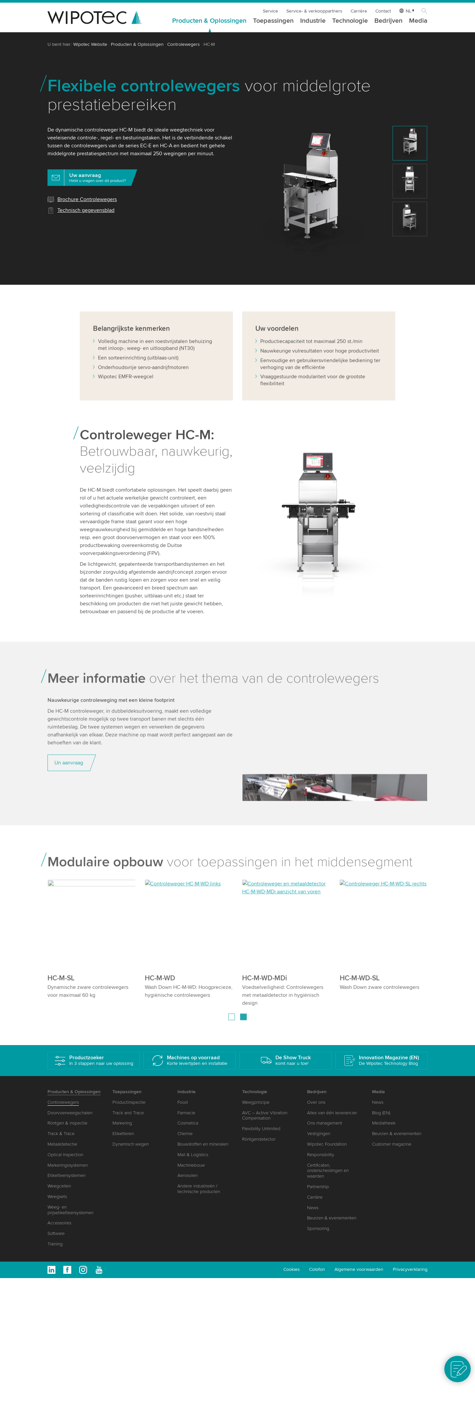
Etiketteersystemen (66, 1175)
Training (55, 1244)
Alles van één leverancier (332, 1113)
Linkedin (51, 1270)
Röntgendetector (258, 1139)
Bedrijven (388, 21)
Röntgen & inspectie (67, 1123)
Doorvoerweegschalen (70, 1113)
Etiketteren (123, 1133)
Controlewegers (183, 44)
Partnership (318, 1186)
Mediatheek (384, 1123)
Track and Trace (128, 1113)
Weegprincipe (255, 1102)
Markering (122, 1123)
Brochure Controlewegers (87, 199)
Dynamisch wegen (130, 1144)
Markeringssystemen (68, 1165)
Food (182, 1102)
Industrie (313, 21)
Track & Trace (61, 1133)
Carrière (359, 11)
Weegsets (57, 1196)
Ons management (324, 1123)
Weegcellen (59, 1186)
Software (56, 1233)
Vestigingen (318, 1133)
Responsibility (320, 1154)
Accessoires (59, 1223)
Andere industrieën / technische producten (198, 1188)
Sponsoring (318, 1228)
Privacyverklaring (410, 1269)
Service (270, 11)
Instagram (83, 1270)
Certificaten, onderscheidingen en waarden (328, 1170)
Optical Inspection (65, 1154)
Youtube (99, 1270)
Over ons (316, 1102)
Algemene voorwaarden (358, 1269)
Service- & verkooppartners (314, 11)
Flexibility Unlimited (261, 1128)
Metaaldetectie (62, 1144)
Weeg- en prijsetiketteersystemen (70, 1209)
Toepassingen (273, 21)
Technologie (350, 21)
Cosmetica (187, 1123)
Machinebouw (191, 1165)
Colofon (317, 1269)
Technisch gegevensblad (85, 210)
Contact (383, 11)
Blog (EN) (381, 1113)
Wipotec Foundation (327, 1144)
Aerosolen (187, 1175)
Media (418, 21)
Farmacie (186, 1113)
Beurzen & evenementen (331, 1218)
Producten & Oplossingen (209, 21)
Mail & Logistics (192, 1154)
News (312, 1208)
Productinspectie (128, 1102)
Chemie (185, 1133)
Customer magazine (391, 1144)
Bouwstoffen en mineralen (202, 1144)
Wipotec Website (90, 44)
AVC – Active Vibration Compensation (264, 1115)
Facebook (67, 1270)
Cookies (291, 1269)
